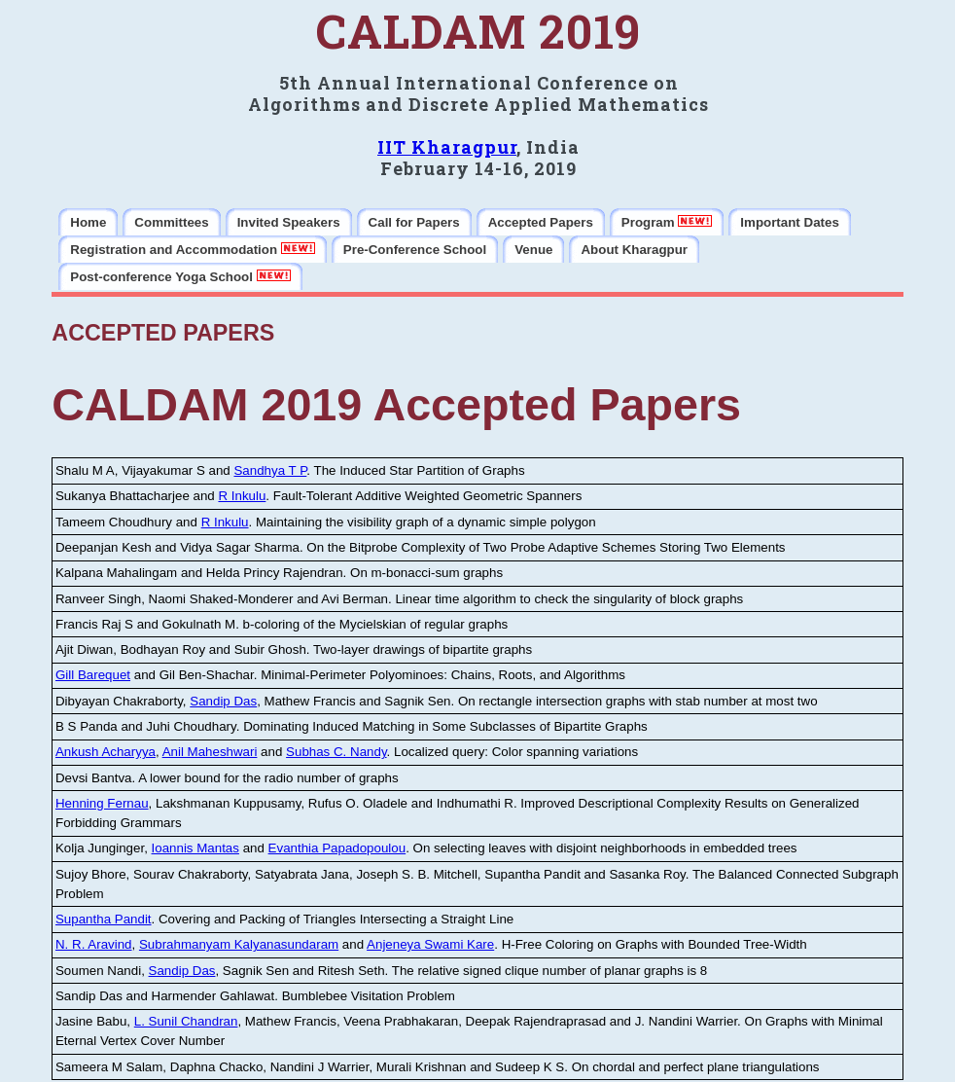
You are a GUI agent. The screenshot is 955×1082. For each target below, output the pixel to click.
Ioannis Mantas (195, 848)
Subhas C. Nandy (336, 751)
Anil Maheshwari (210, 751)
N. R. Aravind (93, 944)
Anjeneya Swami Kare (430, 944)
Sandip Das (223, 701)
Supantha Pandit (103, 919)
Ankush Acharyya (105, 751)
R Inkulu (241, 495)
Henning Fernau (102, 803)
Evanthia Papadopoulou (337, 848)
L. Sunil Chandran (186, 1021)
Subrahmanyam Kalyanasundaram (238, 944)
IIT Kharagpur (446, 147)
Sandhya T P (269, 470)
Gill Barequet (92, 674)
